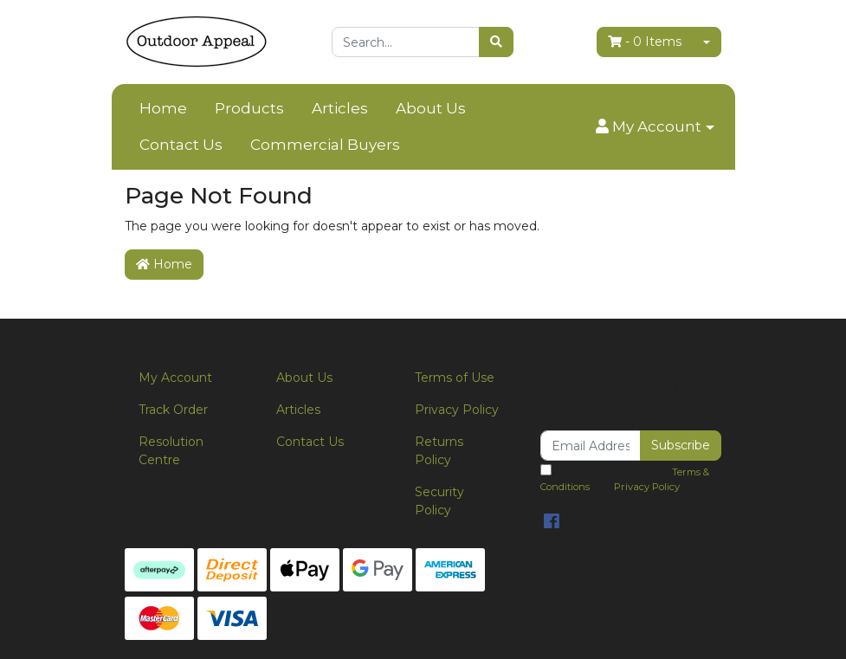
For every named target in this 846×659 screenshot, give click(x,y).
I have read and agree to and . (624, 478)
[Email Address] (591, 445)
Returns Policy (439, 451)
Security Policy (439, 501)
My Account (175, 377)
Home (163, 108)
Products (249, 108)
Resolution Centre (171, 451)
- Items (644, 41)
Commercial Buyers (325, 144)
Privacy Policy (457, 409)
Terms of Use (454, 377)
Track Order (173, 409)
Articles (340, 108)
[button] (654, 127)
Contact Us (181, 144)
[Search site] (496, 42)
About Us (431, 108)
